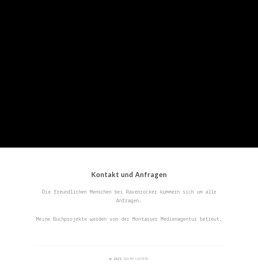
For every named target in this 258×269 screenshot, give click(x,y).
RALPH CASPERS (136, 259)
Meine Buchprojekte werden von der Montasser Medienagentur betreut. (129, 219)
